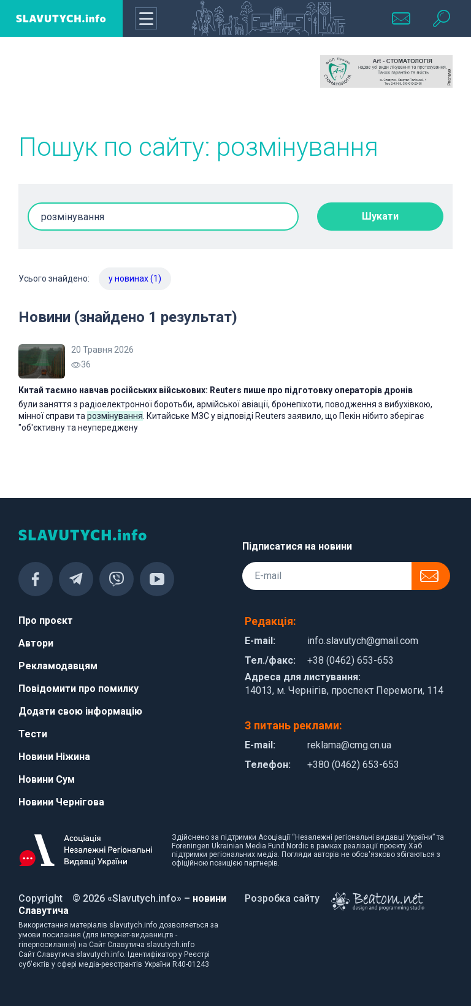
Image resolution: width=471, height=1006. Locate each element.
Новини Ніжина (54, 756)
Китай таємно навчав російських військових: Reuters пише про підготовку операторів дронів (215, 390)
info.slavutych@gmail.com (362, 641)
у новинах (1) (135, 278)
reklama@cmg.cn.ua (349, 745)
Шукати (380, 216)
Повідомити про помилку (78, 688)
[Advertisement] (84, 86)
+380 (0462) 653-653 (353, 764)
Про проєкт (45, 620)
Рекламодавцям (58, 666)
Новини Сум (46, 779)
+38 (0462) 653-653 (350, 660)
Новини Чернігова (61, 802)
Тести (32, 734)
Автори (35, 643)
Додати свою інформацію (80, 711)
